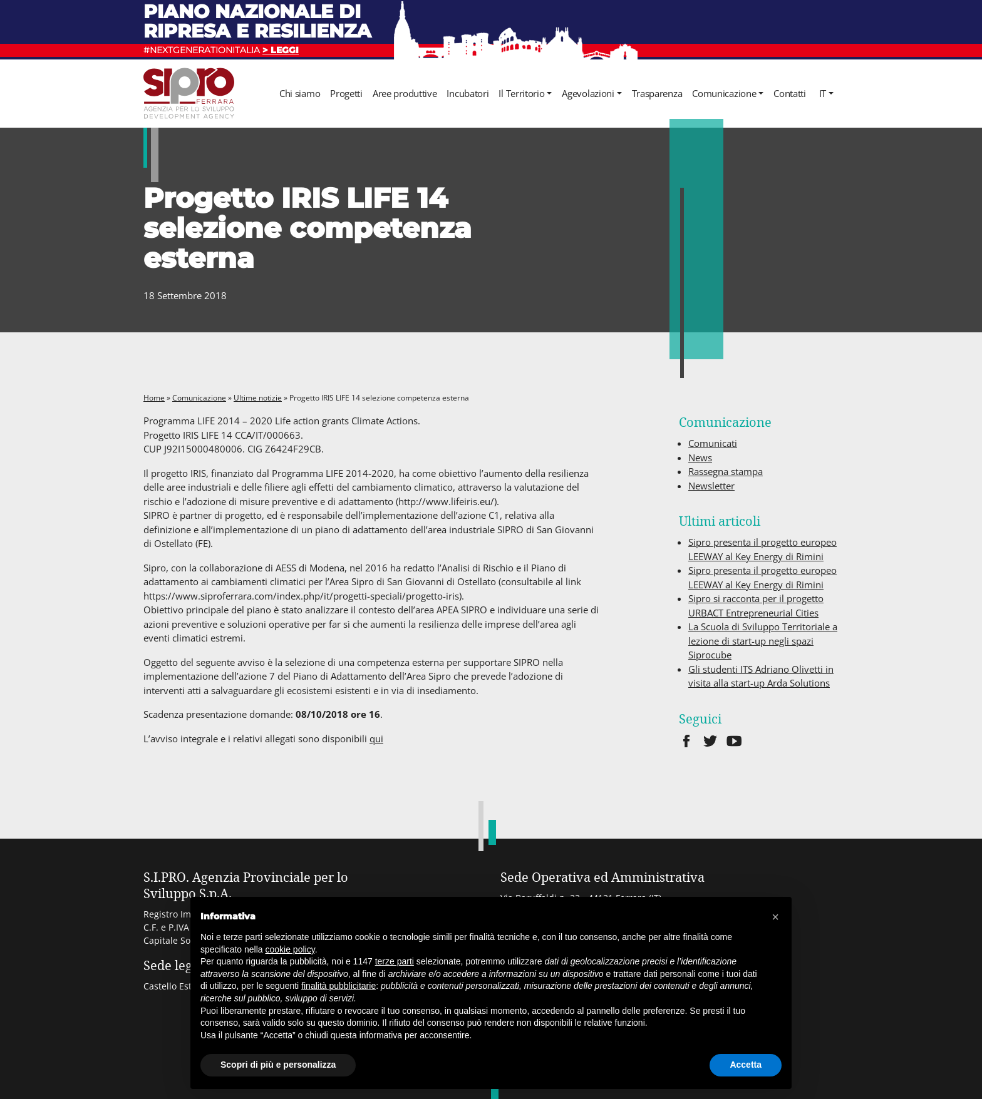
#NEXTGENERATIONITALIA (221, 50)
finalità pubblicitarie (338, 986)
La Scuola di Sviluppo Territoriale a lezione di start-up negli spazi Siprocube (762, 640)
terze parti (394, 961)
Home (154, 397)
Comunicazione (724, 93)
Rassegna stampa (725, 471)
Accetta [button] (746, 1065)
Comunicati (712, 443)
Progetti (346, 93)
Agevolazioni (588, 93)
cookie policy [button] (290, 949)
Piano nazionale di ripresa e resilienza (257, 21)
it (822, 93)
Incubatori (467, 93)
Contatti (789, 93)
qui (376, 738)
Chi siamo (299, 93)
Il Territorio (521, 93)
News (700, 457)
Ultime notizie (258, 397)
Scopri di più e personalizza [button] (278, 1065)
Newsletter (711, 485)
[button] (775, 917)
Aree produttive (405, 93)
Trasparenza (657, 93)
